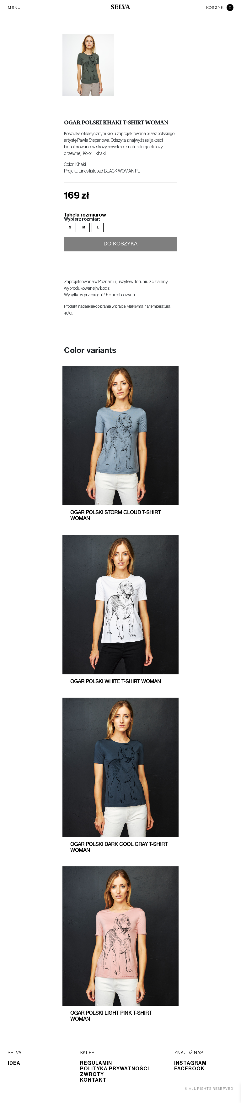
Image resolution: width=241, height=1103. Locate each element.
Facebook (189, 1069)
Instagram (190, 1063)
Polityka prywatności (114, 1069)
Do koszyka (120, 244)
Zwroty (92, 1074)
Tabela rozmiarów (85, 214)
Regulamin (96, 1063)
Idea (14, 1063)
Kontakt (93, 1080)
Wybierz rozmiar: (82, 219)
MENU (14, 7)
